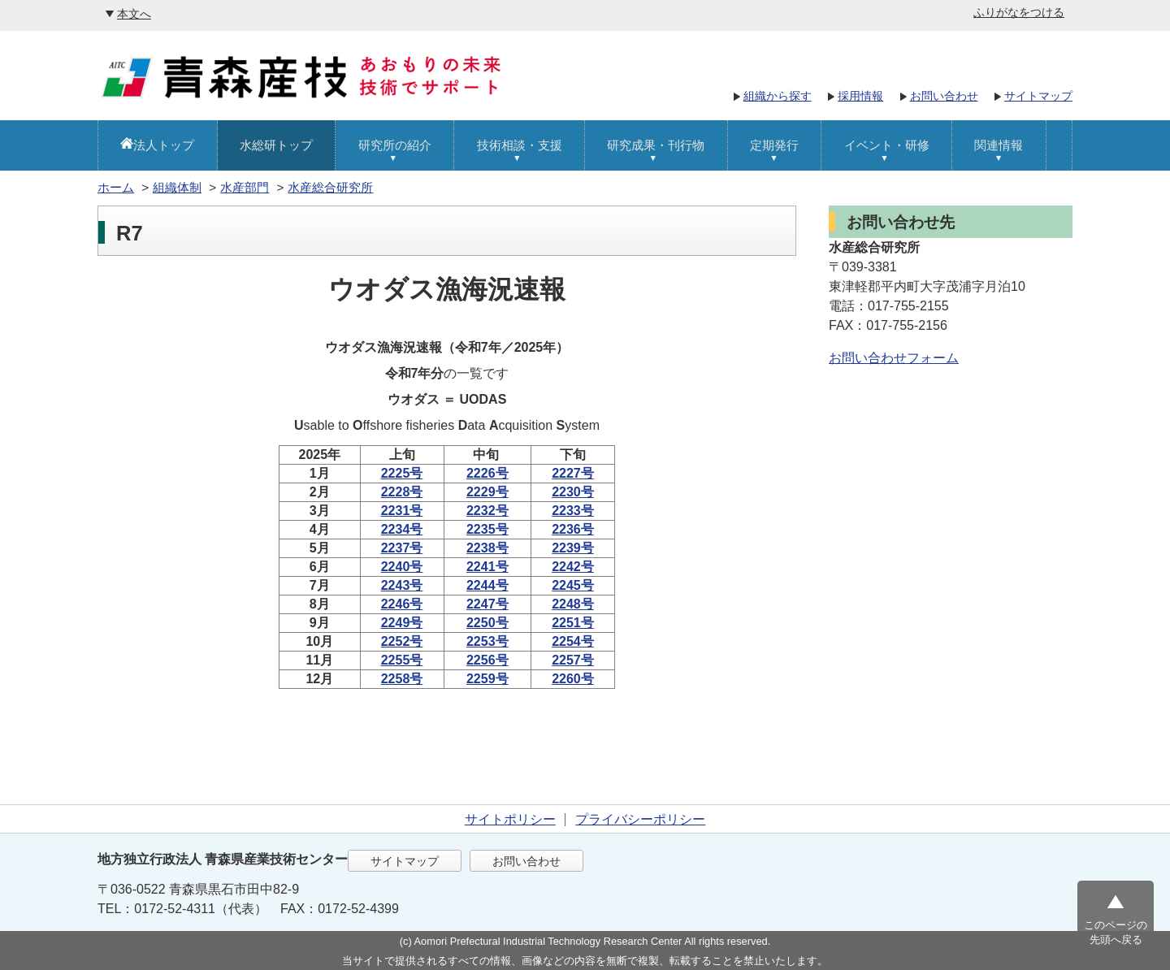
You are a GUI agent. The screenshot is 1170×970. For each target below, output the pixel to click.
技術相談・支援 (519, 145)
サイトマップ (1038, 95)
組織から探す (777, 95)
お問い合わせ (944, 95)
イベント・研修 (887, 145)
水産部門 (244, 187)
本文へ (134, 13)
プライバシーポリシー (640, 819)
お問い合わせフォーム (894, 358)
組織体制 (177, 187)
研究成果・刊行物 (655, 145)
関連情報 (998, 145)
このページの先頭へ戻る (1115, 932)
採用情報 (860, 95)
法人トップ (163, 145)
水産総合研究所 (330, 187)
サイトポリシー (510, 819)
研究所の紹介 (394, 145)
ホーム (116, 187)
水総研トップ (276, 145)
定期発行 (774, 145)
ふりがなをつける (1018, 12)
